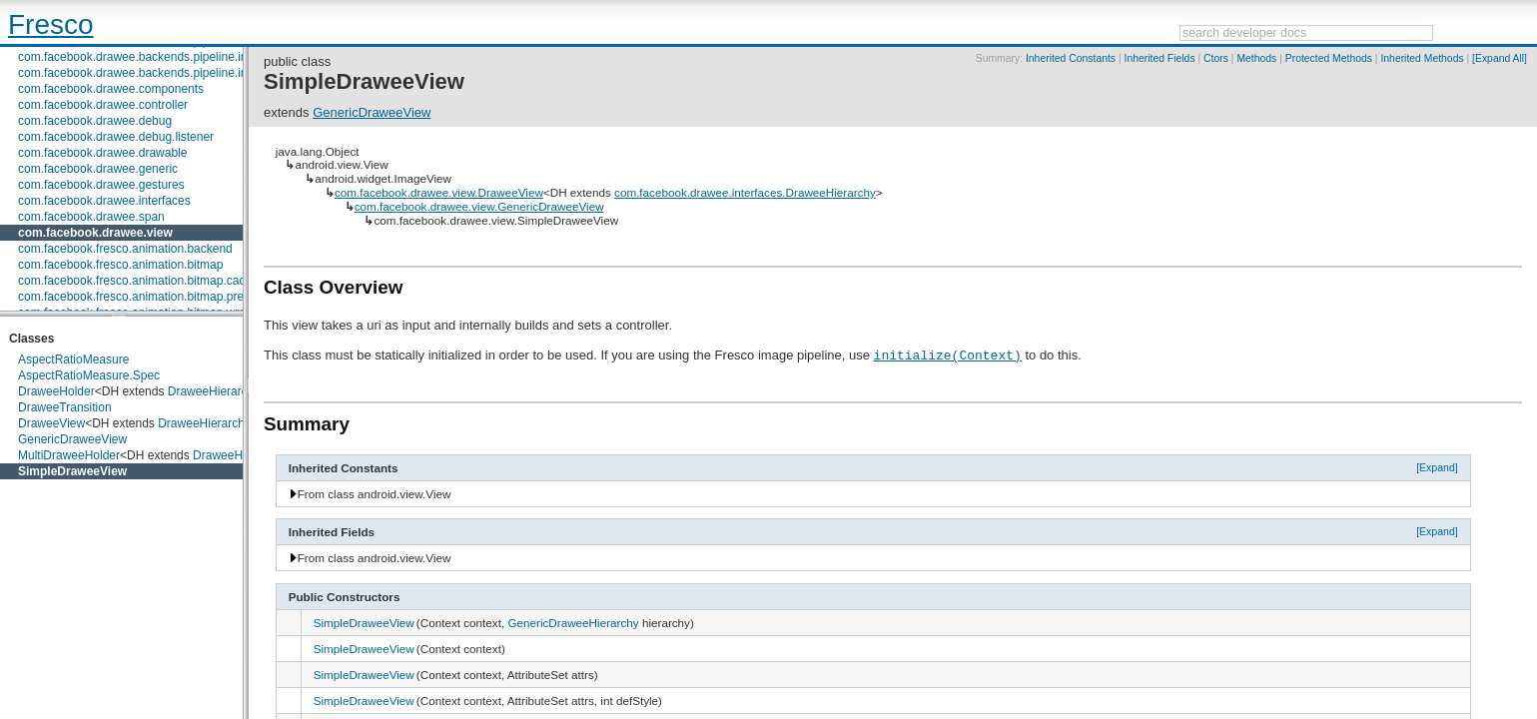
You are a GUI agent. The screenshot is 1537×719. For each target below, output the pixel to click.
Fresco (51, 24)
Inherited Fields (1160, 58)
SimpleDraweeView (72, 471)
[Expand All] (1499, 58)
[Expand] (1437, 467)
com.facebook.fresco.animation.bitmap (120, 265)
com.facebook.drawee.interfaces (104, 201)
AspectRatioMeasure (73, 359)
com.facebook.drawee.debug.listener (116, 137)
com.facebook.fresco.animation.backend (125, 249)
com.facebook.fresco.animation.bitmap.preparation (152, 297)
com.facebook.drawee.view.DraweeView (439, 192)
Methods (1256, 58)
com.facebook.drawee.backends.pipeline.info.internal (159, 73)
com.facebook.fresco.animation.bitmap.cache (138, 281)
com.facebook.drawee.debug (95, 121)
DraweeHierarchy (214, 391)
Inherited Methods (1421, 58)
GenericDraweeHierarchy (572, 622)
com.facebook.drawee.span (91, 217)
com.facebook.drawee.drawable (102, 153)
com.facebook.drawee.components (111, 89)
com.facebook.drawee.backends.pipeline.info (137, 57)
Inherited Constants (1071, 58)
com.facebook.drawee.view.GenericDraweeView (479, 206)
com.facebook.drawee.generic (98, 169)
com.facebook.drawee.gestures (101, 185)
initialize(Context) (948, 354)
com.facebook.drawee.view (95, 233)
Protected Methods (1328, 58)
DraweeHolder (56, 391)
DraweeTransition (65, 407)
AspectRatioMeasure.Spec (89, 375)
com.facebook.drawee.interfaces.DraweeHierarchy (745, 192)
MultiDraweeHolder (69, 455)
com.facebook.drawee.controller (103, 105)
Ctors (1215, 58)
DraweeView (51, 423)
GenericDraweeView (72, 439)
